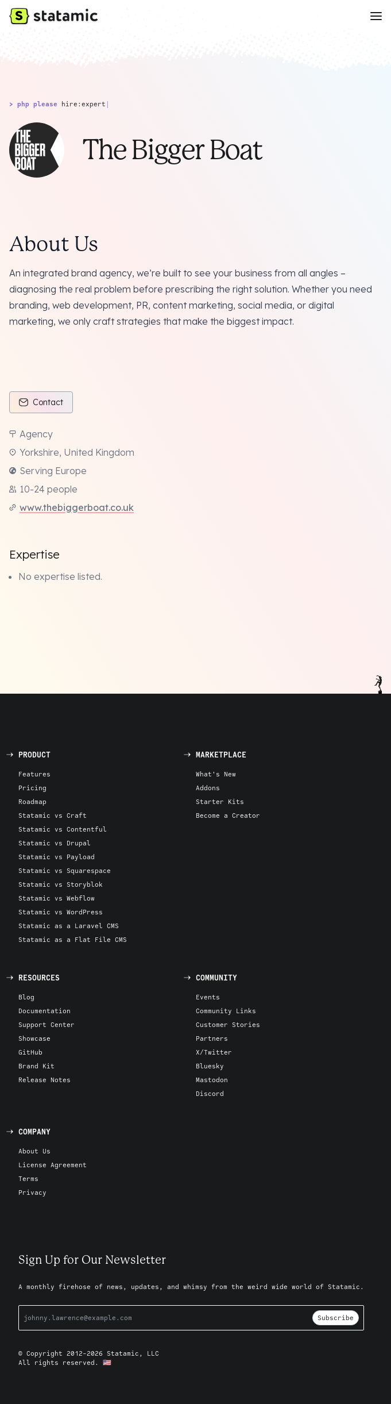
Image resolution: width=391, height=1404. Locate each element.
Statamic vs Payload (56, 856)
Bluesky (210, 1065)
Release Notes (44, 1079)
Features (34, 774)
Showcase (34, 1038)
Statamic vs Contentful (62, 829)
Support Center (46, 1024)
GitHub (30, 1052)
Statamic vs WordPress (60, 911)
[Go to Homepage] (53, 16)
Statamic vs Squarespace (64, 870)
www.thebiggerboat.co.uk (77, 507)
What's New (216, 774)
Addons (208, 787)
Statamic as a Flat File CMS (72, 939)
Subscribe (336, 1317)
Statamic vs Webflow (56, 898)
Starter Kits (220, 801)
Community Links (226, 1010)
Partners (212, 1038)
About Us (34, 1151)
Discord (210, 1093)
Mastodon (212, 1079)
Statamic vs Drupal (54, 842)
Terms (28, 1178)
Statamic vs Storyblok (60, 884)
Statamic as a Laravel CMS (68, 925)
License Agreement (52, 1164)
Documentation (44, 1010)
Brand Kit (36, 1065)
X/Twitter (214, 1052)
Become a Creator (228, 815)
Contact (41, 402)
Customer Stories (228, 1024)
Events (208, 997)
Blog (26, 997)
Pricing (32, 787)
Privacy (32, 1192)
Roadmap (32, 801)
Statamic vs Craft (52, 815)
